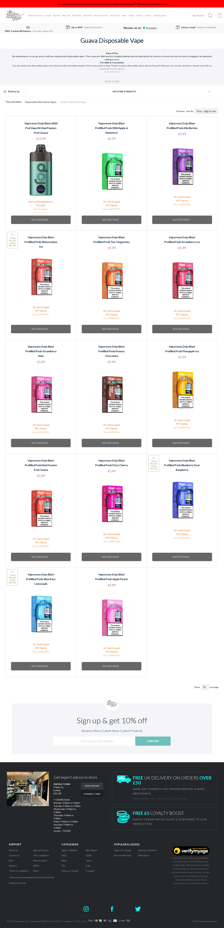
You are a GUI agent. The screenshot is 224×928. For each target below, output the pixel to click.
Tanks (88, 860)
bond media (212, 921)
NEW (64, 860)
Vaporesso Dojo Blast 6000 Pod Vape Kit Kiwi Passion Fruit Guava (40, 128)
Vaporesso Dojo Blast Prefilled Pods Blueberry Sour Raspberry (182, 465)
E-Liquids (90, 870)
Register (200, 15)
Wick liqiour (143, 855)
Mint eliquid (91, 850)
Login (194, 15)
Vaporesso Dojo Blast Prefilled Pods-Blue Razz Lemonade (41, 579)
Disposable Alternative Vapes (41, 101)
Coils (88, 865)
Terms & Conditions (18, 870)
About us (13, 850)
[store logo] (15, 15)
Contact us (14, 855)
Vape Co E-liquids (122, 850)
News (36, 870)
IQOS (88, 855)
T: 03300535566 (62, 799)
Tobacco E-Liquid (70, 870)
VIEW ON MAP (92, 785)
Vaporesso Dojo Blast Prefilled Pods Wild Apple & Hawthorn (111, 128)
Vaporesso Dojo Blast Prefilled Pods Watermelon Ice (41, 242)
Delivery (13, 865)
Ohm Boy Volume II (147, 850)
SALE (64, 855)
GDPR (36, 865)
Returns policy (40, 860)
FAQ (11, 860)
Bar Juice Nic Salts (123, 855)
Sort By (189, 111)
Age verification (40, 850)
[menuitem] (35, 15)
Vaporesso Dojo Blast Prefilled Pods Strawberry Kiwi (41, 351)
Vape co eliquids (69, 850)
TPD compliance (41, 855)
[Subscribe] (153, 741)
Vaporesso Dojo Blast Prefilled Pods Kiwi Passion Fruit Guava (41, 465)
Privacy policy (81, 921)
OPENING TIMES (92, 794)
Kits (64, 865)
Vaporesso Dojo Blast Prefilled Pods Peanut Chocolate (111, 351)
